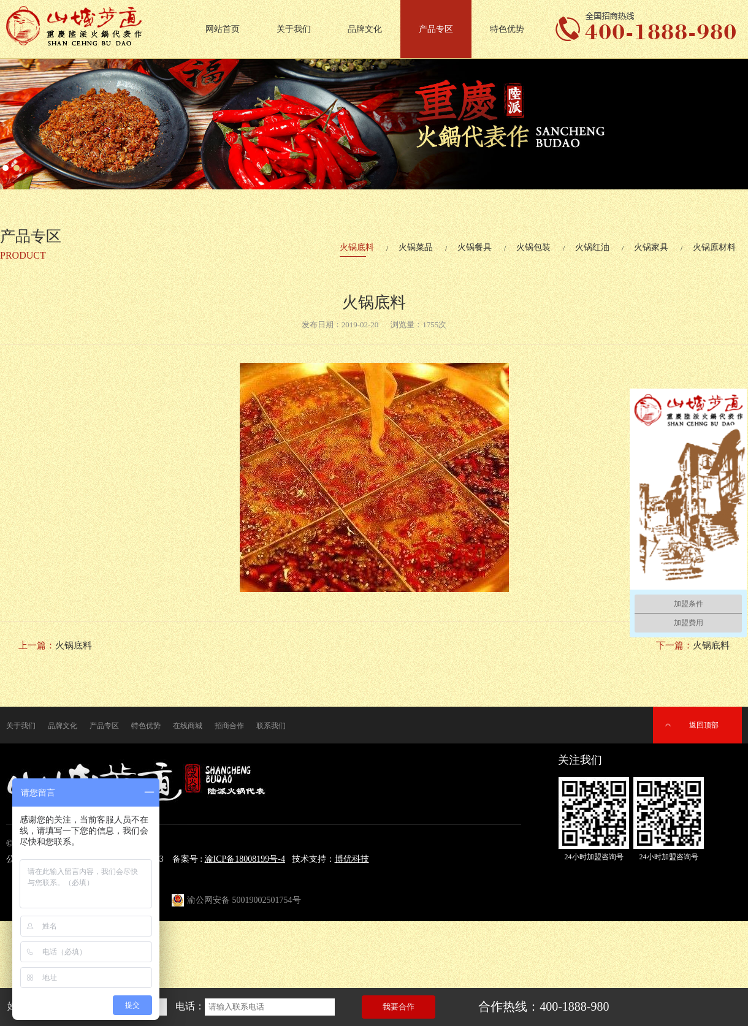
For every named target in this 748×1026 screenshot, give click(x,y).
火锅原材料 (714, 247)
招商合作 (229, 725)
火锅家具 (651, 247)
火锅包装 (533, 247)
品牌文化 (365, 29)
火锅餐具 (474, 247)
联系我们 (271, 725)
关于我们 (294, 29)
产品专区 (436, 29)
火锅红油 (592, 247)
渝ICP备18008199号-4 (245, 859)
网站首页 (222, 29)
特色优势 (507, 29)
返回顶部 (704, 725)
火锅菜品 (416, 247)
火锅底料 (357, 247)
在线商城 (187, 725)
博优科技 (352, 859)
